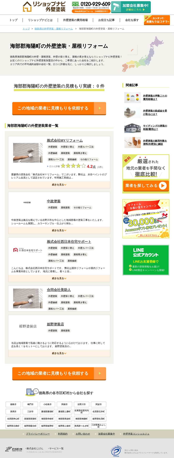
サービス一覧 (56, 448)
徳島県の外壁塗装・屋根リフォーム (54, 28)
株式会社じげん (35, 448)
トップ (26, 28)
